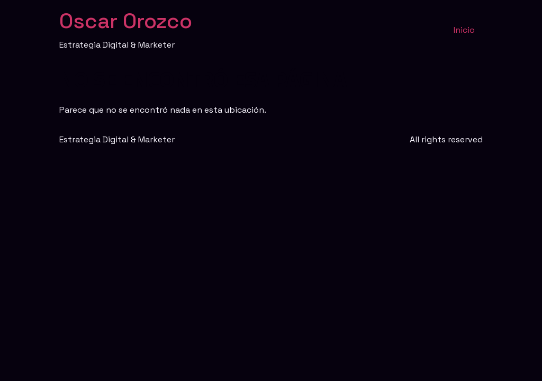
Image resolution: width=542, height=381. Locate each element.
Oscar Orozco (125, 20)
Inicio (464, 29)
